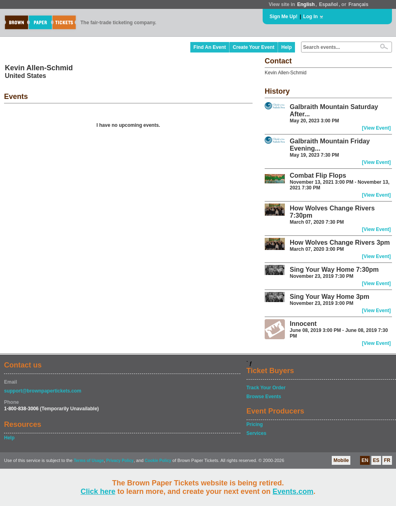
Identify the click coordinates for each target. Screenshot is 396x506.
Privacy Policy (120, 460)
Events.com (293, 491)
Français (358, 4)
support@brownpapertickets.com (42, 391)
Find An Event (210, 47)
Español (328, 4)
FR (387, 460)
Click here (97, 491)
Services (256, 433)
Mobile (341, 460)
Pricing (254, 424)
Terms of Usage (88, 460)
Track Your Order (266, 388)
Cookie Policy (158, 460)
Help (286, 47)
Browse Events (263, 396)
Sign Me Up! (283, 16)
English (305, 4)
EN (365, 460)
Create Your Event (253, 47)
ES (376, 460)
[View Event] (376, 128)
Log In (310, 16)
